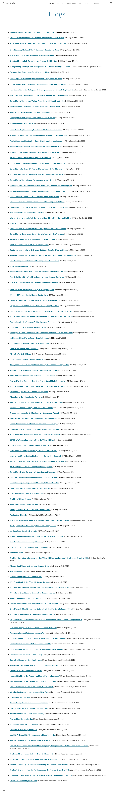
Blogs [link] (51, 3)
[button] (111, 3)
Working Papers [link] (85, 3)
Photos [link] (104, 3)
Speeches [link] (60, 3)
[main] (57, 13)
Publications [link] (71, 3)
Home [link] (44, 3)
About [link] (96, 3)
